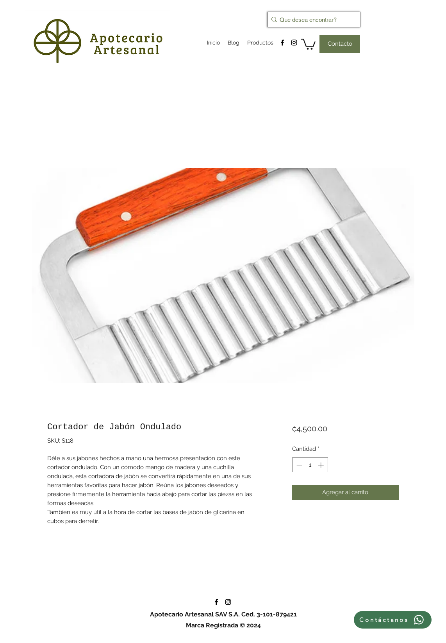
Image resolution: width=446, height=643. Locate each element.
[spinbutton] (309, 465)
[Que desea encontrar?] (312, 19)
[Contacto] (339, 44)
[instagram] (294, 42)
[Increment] (321, 465)
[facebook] (282, 42)
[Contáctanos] (393, 620)
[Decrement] (298, 465)
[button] (308, 44)
